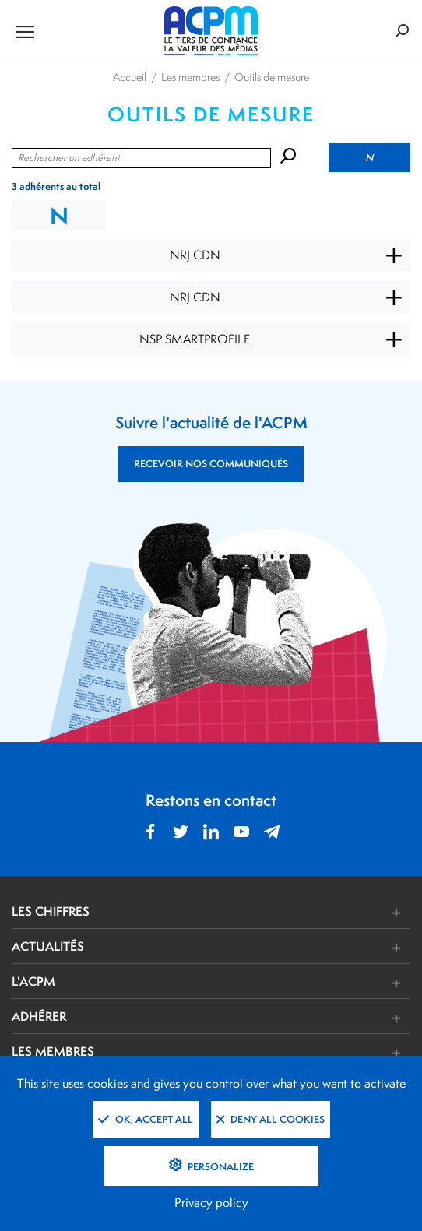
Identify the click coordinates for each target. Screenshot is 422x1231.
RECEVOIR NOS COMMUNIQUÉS (211, 463)
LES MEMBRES (53, 1051)
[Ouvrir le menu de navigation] (78, 31)
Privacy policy (211, 1202)
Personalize (219, 1166)
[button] (294, 913)
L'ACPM (33, 981)
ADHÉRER (39, 1016)
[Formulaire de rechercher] (343, 31)
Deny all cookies (270, 1119)
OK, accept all (145, 1119)
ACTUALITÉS (48, 946)
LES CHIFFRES (51, 911)
